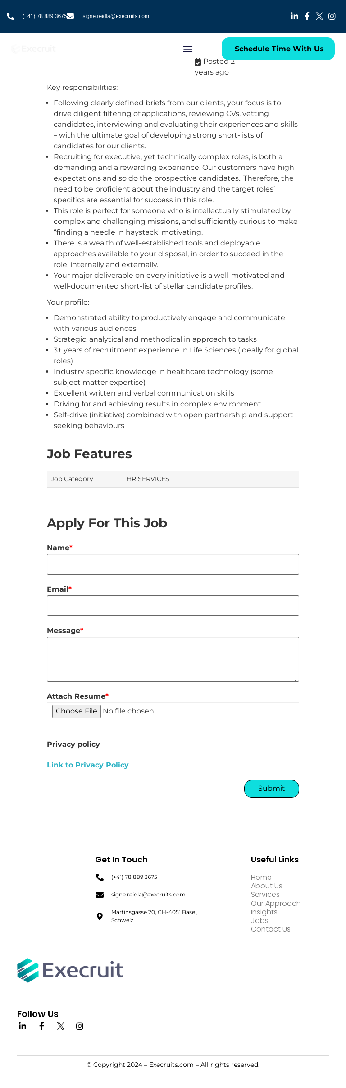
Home (261, 877)
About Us (266, 886)
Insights (264, 912)
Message (65, 630)
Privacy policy (73, 744)
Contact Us (271, 929)
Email (59, 589)
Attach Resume (78, 696)
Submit (271, 788)
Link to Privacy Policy (88, 765)
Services (265, 895)
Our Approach (276, 903)
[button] (188, 48)
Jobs (260, 920)
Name (60, 548)
